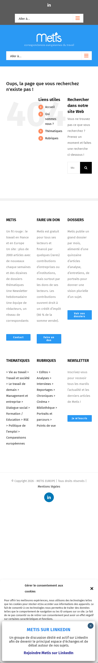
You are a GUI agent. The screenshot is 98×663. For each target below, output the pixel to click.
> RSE (25, 419)
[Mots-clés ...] (73, 168)
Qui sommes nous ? (50, 119)
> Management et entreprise (17, 396)
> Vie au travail (16, 372)
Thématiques (53, 131)
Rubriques (51, 138)
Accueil (50, 107)
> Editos (42, 372)
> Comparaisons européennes (16, 437)
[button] (92, 588)
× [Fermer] (91, 626)
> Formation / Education (18, 413)
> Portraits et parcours (47, 413)
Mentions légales (49, 486)
